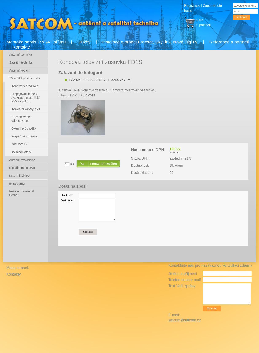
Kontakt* (66, 195)
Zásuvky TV (120, 79)
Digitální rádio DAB (22, 167)
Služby (83, 41)
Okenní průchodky (23, 128)
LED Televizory (19, 175)
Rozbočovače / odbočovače (21, 118)
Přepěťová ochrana (24, 136)
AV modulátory (21, 152)
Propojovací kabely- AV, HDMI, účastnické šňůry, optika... (25, 97)
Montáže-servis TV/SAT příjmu (36, 41)
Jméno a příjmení (182, 274)
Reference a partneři (229, 41)
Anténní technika (20, 54)
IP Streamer (17, 183)
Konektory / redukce (24, 86)
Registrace (192, 5)
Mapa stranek (17, 268)
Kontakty (21, 47)
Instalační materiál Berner (21, 193)
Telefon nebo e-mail (184, 280)
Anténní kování (19, 70)
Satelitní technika (20, 62)
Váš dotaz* (67, 200)
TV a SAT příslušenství (88, 79)
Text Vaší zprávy (181, 286)
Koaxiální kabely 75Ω (25, 109)
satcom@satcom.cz (184, 320)
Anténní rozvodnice (22, 160)
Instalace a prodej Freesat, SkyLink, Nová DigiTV (150, 41)
